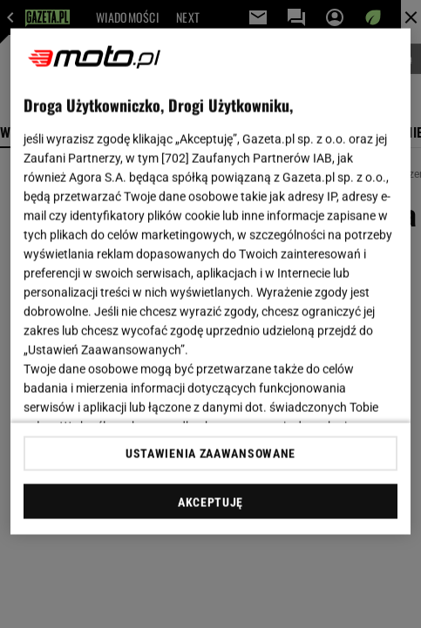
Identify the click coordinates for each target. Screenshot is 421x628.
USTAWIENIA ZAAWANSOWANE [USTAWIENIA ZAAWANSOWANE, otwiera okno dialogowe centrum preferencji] (210, 453)
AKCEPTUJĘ (210, 502)
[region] (210, 282)
